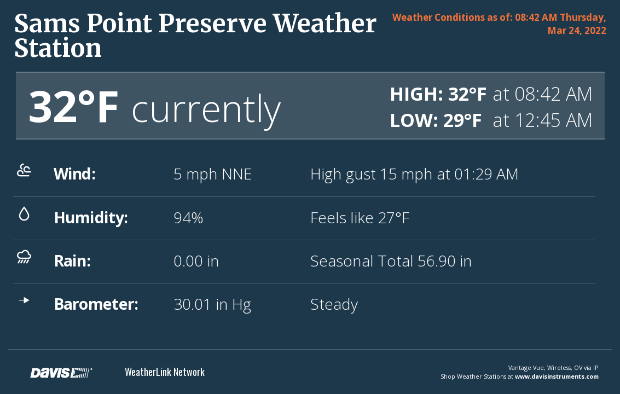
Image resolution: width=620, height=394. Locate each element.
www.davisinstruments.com (557, 376)
